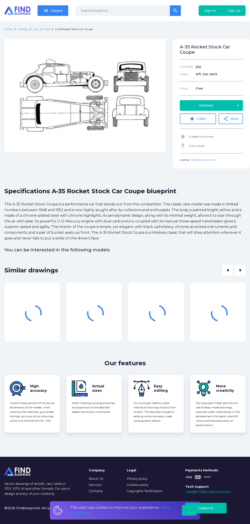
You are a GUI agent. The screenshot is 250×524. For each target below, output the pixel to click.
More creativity (225, 388)
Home (8, 29)
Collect (197, 118)
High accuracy (38, 388)
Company (97, 470)
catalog (22, 29)
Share (230, 118)
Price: (184, 88)
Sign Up (234, 11)
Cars (36, 29)
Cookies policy (138, 485)
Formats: (186, 67)
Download (221, 105)
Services (95, 485)
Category (53, 10)
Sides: (184, 74)
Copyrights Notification (145, 491)
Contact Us (206, 508)
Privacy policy (137, 479)
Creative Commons (202, 159)
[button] (228, 270)
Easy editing (161, 388)
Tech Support (197, 487)
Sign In (210, 11)
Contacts (96, 491)
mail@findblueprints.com (207, 492)
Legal (131, 470)
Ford (47, 29)
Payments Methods (201, 470)
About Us (96, 479)
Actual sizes (98, 388)
